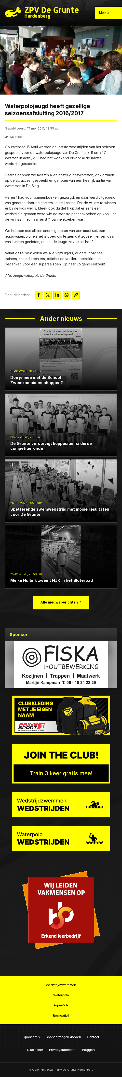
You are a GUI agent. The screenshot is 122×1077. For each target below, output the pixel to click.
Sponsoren (31, 1037)
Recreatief (61, 1015)
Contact (93, 1037)
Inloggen (88, 1050)
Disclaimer (35, 1050)
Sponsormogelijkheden (63, 1037)
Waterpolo (17, 137)
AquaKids (61, 1005)
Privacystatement (62, 1050)
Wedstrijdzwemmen (61, 985)
